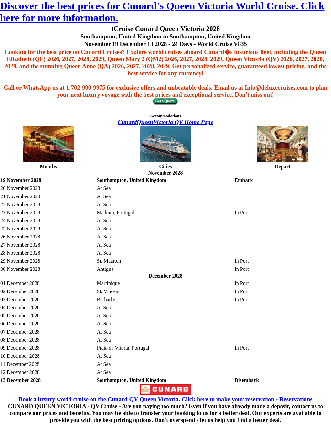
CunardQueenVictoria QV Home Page (165, 122)
